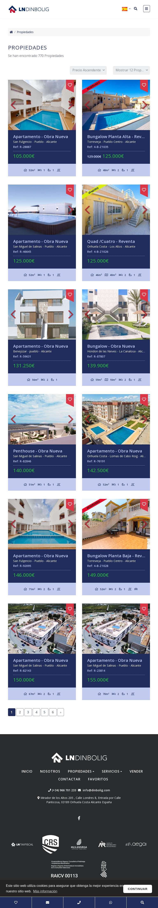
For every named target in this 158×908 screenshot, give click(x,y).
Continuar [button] (138, 889)
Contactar (69, 779)
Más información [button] (45, 891)
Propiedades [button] (80, 771)
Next (71, 105)
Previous (13, 105)
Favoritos (98, 779)
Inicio (27, 771)
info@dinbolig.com (96, 790)
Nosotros (50, 771)
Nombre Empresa (28, 9)
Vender (136, 771)
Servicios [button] (111, 771)
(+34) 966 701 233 (62, 790)
